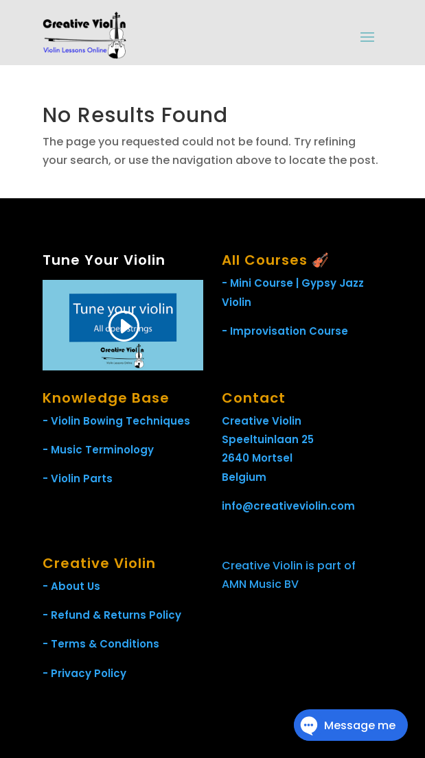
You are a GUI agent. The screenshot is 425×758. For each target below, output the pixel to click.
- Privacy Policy (84, 673)
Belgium (244, 477)
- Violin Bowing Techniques (116, 421)
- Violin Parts (78, 478)
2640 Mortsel (257, 458)
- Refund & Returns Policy (112, 615)
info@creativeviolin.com (288, 506)
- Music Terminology (98, 449)
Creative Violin (261, 421)
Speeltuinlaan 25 (268, 439)
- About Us (71, 586)
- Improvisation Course (285, 331)
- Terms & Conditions (101, 644)
